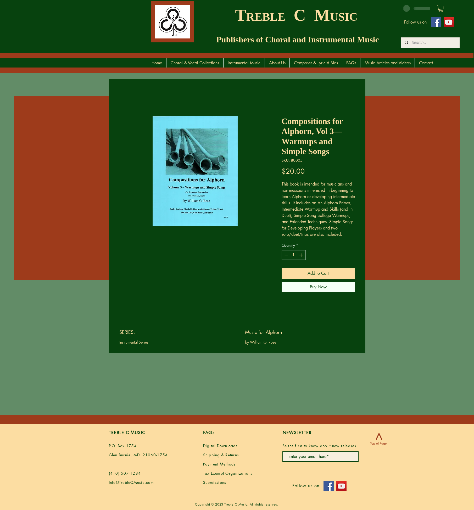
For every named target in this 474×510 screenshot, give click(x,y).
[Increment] (301, 255)
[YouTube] (449, 22)
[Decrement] (285, 255)
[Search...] (430, 42)
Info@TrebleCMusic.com (131, 482)
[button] (441, 8)
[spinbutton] (293, 255)
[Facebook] (436, 22)
